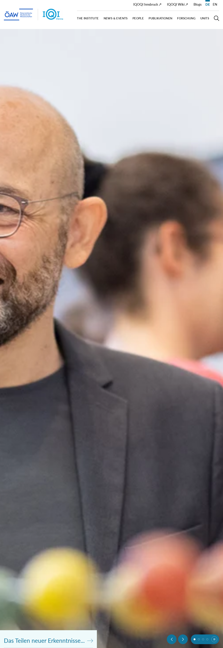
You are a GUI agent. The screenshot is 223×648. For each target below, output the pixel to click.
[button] (216, 20)
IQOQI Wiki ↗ (177, 4)
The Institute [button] (88, 18)
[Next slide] (183, 639)
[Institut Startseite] (58, 14)
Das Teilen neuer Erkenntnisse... (48, 640)
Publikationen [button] (160, 18)
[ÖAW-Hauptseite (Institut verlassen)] (18, 15)
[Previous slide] (172, 639)
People (138, 18)
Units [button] (204, 18)
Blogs (197, 4)
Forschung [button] (186, 18)
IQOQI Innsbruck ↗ (147, 4)
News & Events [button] (116, 18)
